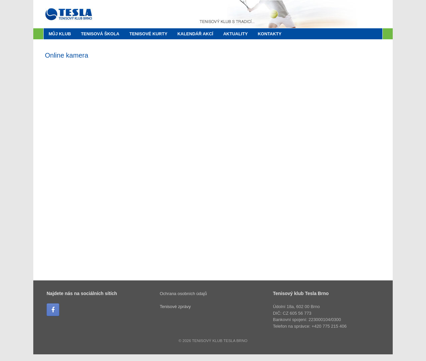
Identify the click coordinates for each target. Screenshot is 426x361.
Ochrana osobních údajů (183, 293)
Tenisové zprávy (175, 306)
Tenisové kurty (148, 33)
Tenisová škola (100, 33)
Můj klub (60, 33)
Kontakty (269, 33)
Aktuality (235, 33)
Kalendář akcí (195, 33)
